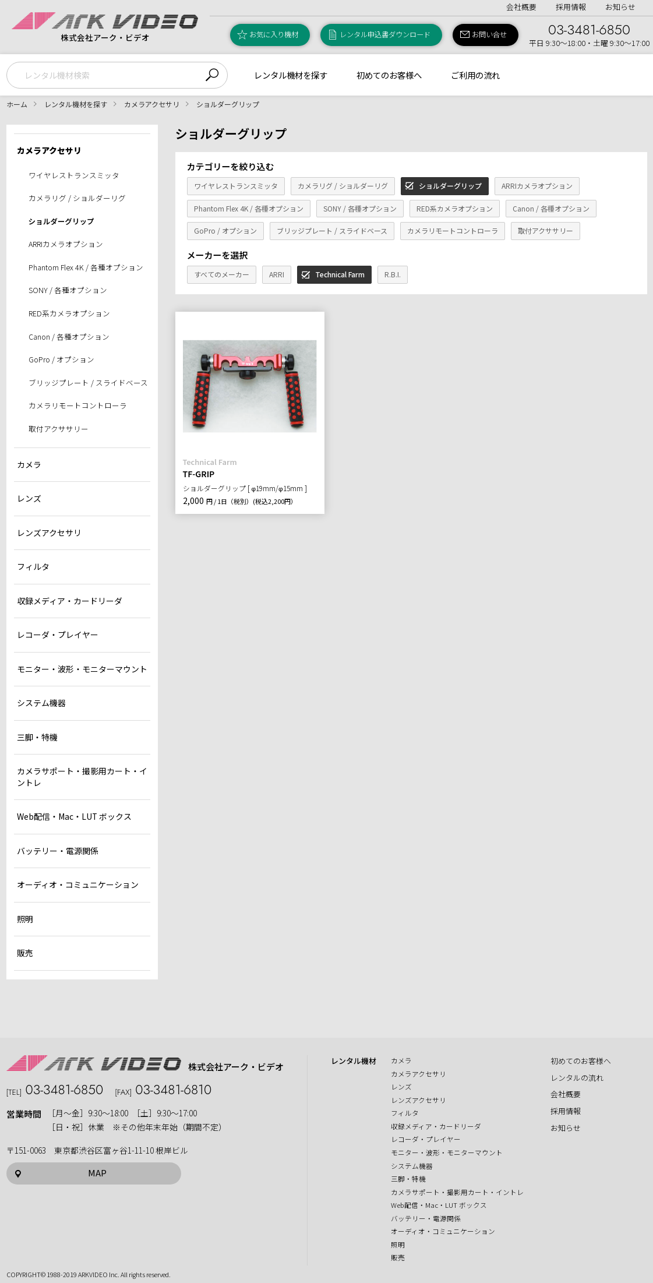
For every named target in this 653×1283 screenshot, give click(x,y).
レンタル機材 (353, 1061)
